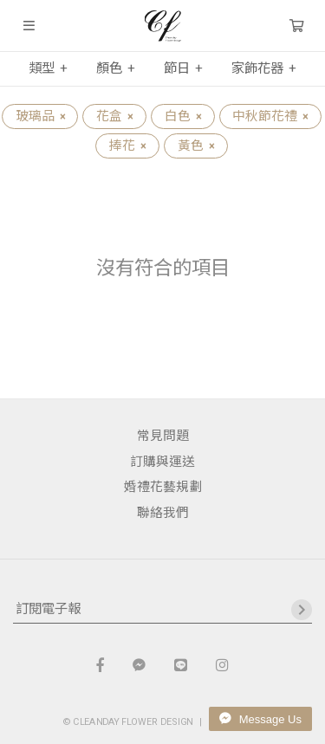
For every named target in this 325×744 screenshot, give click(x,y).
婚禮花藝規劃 (163, 487)
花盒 (114, 116)
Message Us (260, 719)
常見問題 (163, 435)
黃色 (196, 145)
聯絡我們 (163, 513)
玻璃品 (40, 116)
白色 (183, 116)
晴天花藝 (162, 26)
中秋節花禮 (270, 116)
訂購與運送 (162, 461)
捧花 (127, 145)
